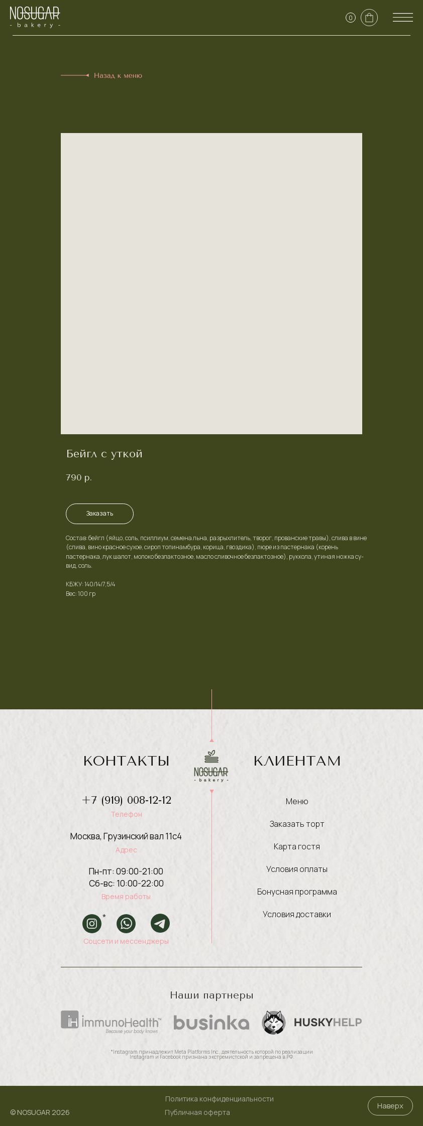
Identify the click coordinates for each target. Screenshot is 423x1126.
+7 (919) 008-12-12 (126, 800)
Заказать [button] (99, 513)
